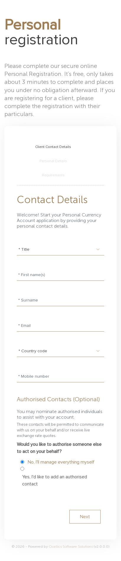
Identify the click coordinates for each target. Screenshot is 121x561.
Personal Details (53, 161)
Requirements (53, 175)
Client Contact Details (53, 147)
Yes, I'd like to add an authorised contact (54, 480)
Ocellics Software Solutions (71, 546)
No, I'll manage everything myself (61, 462)
